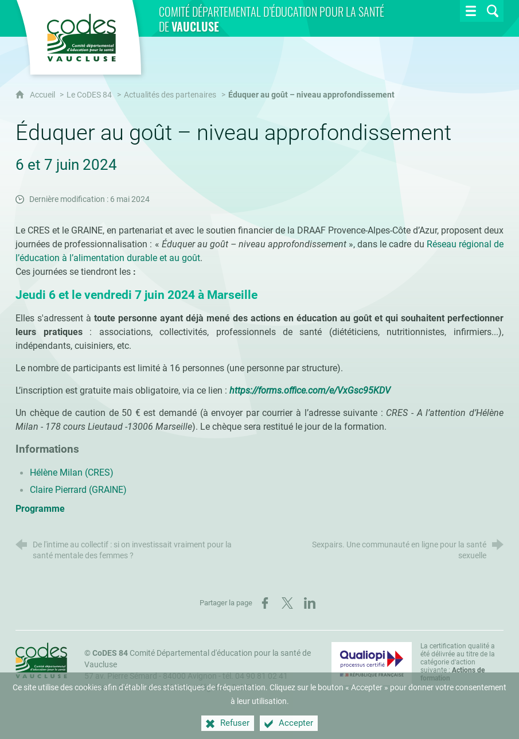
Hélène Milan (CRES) (72, 472)
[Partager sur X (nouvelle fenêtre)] (287, 603)
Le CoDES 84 (89, 95)
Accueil (43, 95)
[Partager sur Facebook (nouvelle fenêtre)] (265, 603)
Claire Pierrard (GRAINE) (78, 489)
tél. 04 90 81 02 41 (255, 676)
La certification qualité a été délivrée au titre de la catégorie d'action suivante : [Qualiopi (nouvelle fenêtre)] (457, 662)
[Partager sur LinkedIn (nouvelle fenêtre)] (309, 603)
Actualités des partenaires (170, 95)
